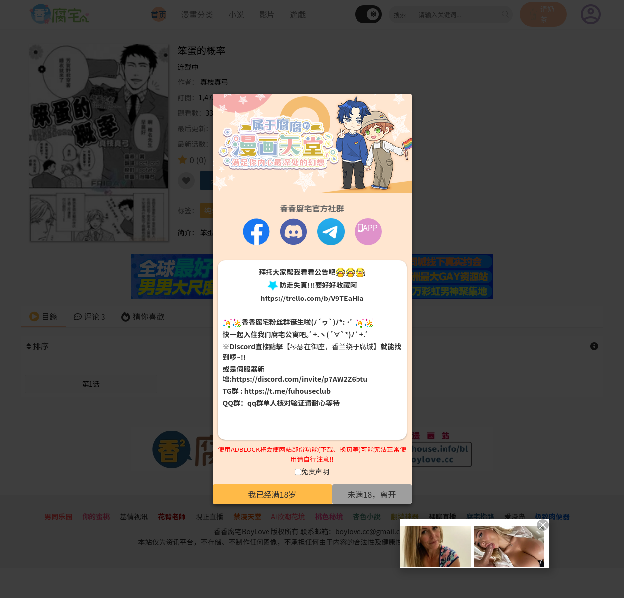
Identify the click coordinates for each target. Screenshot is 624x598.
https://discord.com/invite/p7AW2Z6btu (299, 379)
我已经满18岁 (272, 494)
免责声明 (315, 471)
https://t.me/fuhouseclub (287, 391)
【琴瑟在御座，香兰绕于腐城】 (331, 346)
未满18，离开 (372, 494)
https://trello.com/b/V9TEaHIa (311, 298)
